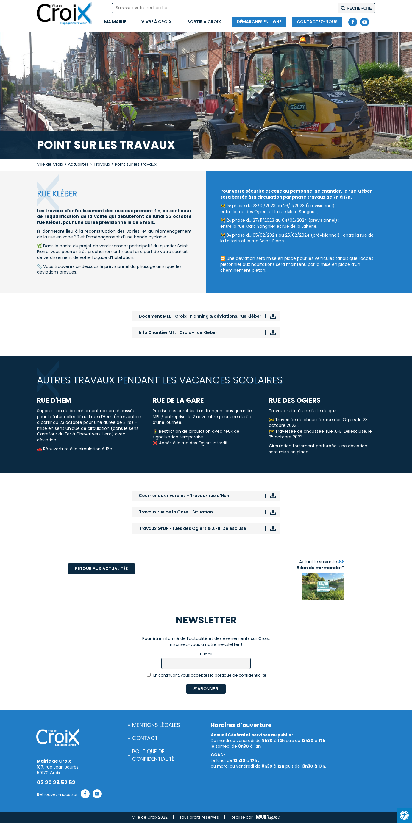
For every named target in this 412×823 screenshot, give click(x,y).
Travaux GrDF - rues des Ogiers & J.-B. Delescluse (192, 528)
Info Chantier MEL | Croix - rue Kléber (178, 332)
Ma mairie (115, 22)
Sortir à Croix (204, 22)
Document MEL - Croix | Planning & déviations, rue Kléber (200, 316)
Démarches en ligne (259, 22)
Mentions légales (156, 725)
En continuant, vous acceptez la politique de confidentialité (207, 675)
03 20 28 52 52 (56, 782)
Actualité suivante (319, 565)
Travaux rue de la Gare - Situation (176, 512)
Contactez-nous (317, 22)
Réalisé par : (255, 817)
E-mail (206, 654)
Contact (145, 738)
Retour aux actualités (101, 568)
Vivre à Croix (156, 22)
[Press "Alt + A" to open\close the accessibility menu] (404, 815)
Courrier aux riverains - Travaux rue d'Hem (185, 496)
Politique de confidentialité (153, 755)
